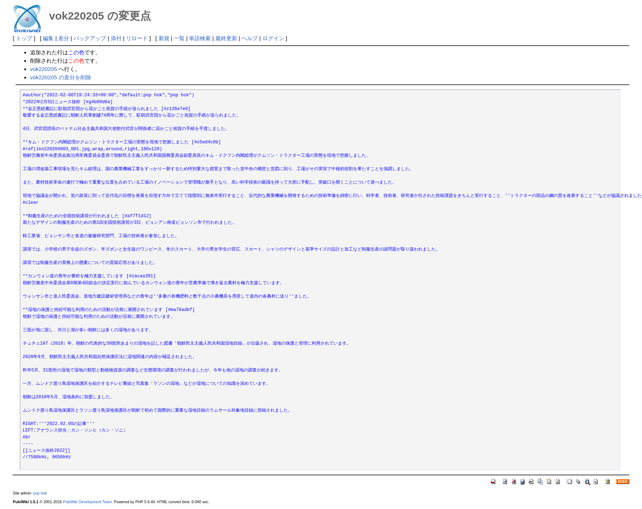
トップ (24, 38)
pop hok (40, 493)
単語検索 (200, 38)
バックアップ (90, 38)
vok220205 (43, 69)
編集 (48, 38)
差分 (63, 38)
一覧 (179, 38)
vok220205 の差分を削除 (60, 77)
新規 (164, 38)
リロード (137, 38)
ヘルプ (250, 38)
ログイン (273, 38)
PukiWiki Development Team (87, 502)
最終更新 (226, 38)
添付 (116, 38)
